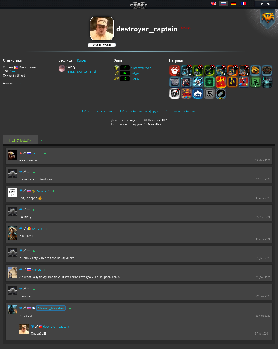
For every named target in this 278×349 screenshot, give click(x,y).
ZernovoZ (42, 191)
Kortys (36, 270)
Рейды (134, 73)
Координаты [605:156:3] (81, 71)
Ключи (82, 60)
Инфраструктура (140, 67)
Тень (17, 83)
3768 (13, 71)
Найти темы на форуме (97, 111)
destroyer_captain (56, 326)
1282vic (37, 229)
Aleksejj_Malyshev (51, 308)
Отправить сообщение (181, 111)
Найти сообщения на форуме (139, 111)
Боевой (134, 78)
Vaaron (36, 153)
